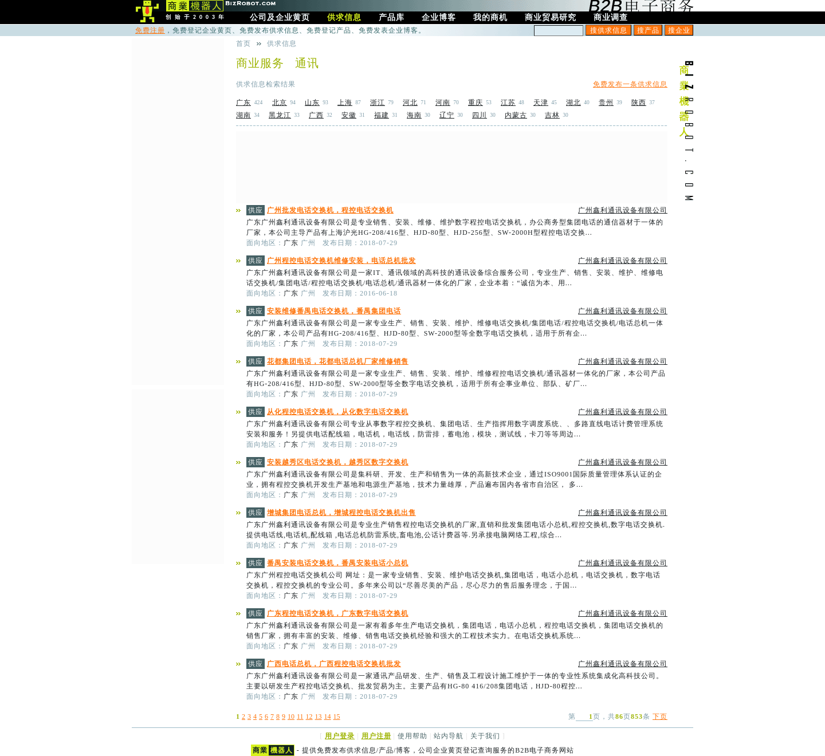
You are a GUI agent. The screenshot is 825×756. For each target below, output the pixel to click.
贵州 (606, 103)
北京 (279, 103)
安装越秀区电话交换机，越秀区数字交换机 (337, 462)
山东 (312, 103)
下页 (660, 716)
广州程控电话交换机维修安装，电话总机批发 (341, 261)
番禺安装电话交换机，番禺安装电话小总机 (337, 563)
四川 (479, 115)
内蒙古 (516, 115)
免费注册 (150, 30)
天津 (540, 103)
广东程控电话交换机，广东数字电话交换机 (337, 613)
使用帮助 (412, 736)
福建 (381, 115)
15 (336, 716)
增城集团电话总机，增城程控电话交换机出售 (341, 513)
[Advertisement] (451, 167)
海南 (414, 115)
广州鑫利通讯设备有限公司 (622, 210)
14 (327, 716)
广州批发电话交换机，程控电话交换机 (330, 210)
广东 (243, 103)
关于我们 (485, 736)
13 (318, 716)
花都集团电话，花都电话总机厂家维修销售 (337, 361)
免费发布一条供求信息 (630, 84)
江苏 (508, 103)
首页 (243, 44)
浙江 (377, 103)
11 (300, 716)
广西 (316, 115)
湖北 (573, 103)
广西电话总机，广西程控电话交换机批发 (334, 664)
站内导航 (448, 736)
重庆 (475, 103)
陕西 (638, 103)
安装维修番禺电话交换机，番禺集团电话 (334, 311)
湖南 (243, 115)
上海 (344, 103)
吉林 (552, 115)
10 (291, 716)
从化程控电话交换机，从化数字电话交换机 (337, 412)
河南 (442, 103)
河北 (410, 103)
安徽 (348, 115)
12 (309, 716)
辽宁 (446, 115)
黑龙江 (280, 115)
